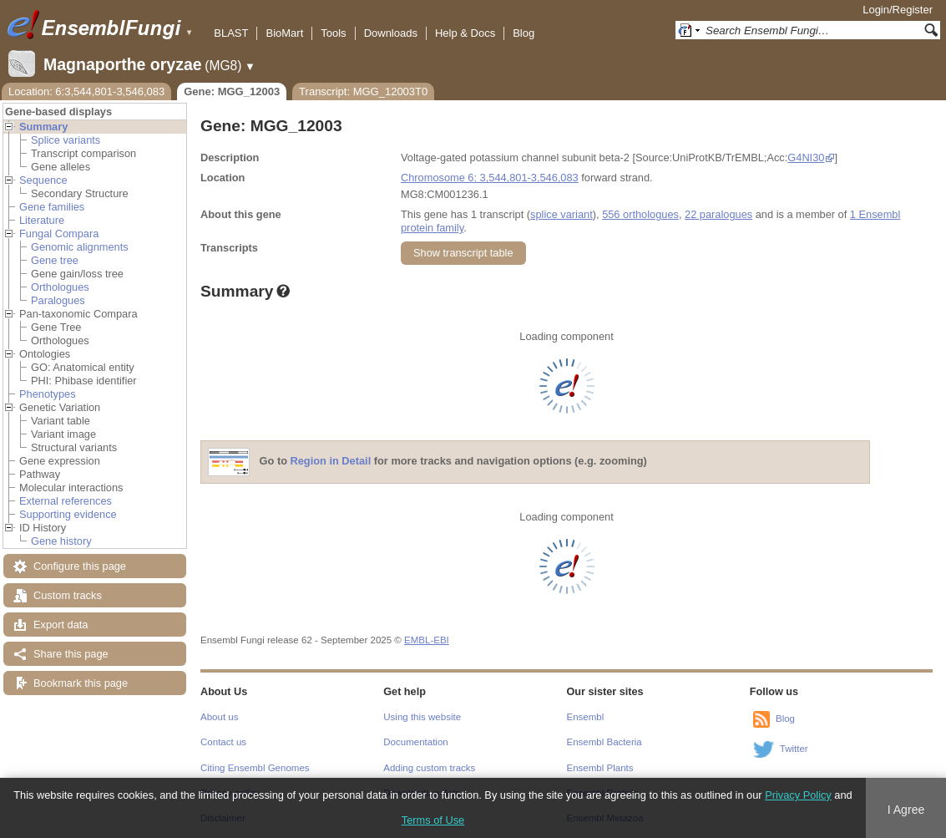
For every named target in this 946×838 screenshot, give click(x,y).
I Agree (906, 809)
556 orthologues (640, 214)
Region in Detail (331, 461)
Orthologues (60, 287)
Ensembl (586, 717)
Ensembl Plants (600, 768)
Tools (333, 33)
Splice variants (65, 140)
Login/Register (898, 9)
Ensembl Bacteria (604, 742)
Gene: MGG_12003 (232, 91)
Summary (43, 126)
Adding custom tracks (429, 768)
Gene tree (54, 260)
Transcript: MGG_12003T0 (363, 91)
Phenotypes (47, 394)
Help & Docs (465, 33)
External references (65, 501)
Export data (60, 624)
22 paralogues (718, 214)
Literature (41, 220)
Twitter (794, 749)
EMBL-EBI (426, 640)
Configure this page (79, 566)
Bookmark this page (80, 683)
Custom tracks (67, 595)
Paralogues (58, 300)
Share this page (71, 654)
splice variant (561, 214)
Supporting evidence (68, 514)
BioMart (284, 33)
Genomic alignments (80, 247)
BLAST (231, 33)
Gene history (61, 541)
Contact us (223, 742)
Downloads (390, 33)
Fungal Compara (59, 233)
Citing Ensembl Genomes (255, 768)
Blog (523, 33)
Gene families (51, 207)
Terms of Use (433, 820)
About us (219, 717)
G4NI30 (805, 157)
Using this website (422, 717)
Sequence (43, 180)
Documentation (415, 742)
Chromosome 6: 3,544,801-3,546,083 (490, 177)
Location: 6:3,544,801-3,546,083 (86, 91)
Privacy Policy (798, 795)
